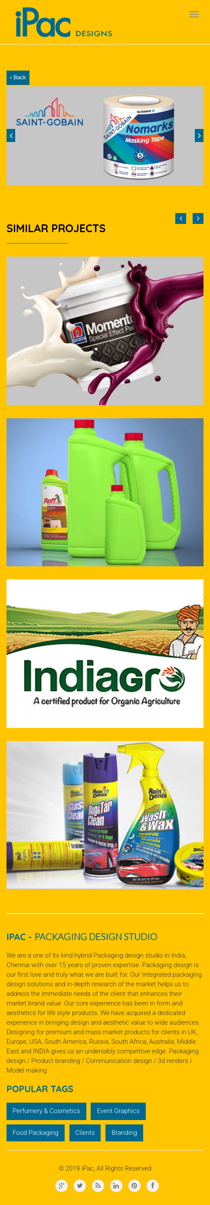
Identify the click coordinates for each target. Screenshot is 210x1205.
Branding (124, 1133)
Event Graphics (118, 1111)
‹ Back (18, 77)
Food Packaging (36, 1133)
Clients (85, 1133)
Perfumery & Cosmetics (46, 1111)
